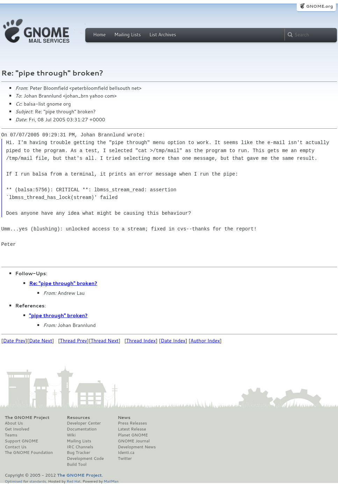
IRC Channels (80, 447)
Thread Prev (73, 340)
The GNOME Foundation (29, 452)
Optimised (13, 481)
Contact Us (16, 447)
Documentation (81, 429)
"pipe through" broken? (58, 315)
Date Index (173, 340)
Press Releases (132, 423)
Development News (137, 447)
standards (37, 481)
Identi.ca (126, 452)
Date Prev (14, 340)
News (124, 417)
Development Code (85, 458)
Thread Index (141, 340)
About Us (14, 423)
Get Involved (17, 429)
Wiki (71, 435)
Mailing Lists (127, 34)
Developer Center (84, 423)
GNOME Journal (134, 441)
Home (99, 34)
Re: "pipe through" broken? (63, 283)
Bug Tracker (78, 452)
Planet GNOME (133, 435)
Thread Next (104, 340)
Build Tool (76, 464)
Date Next (40, 340)
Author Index (205, 340)
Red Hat (73, 481)
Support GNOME (21, 441)
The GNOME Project (27, 417)
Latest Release (132, 429)
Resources (78, 417)
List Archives (162, 34)
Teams (11, 435)
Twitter (125, 458)
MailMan (111, 481)
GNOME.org (319, 6)
